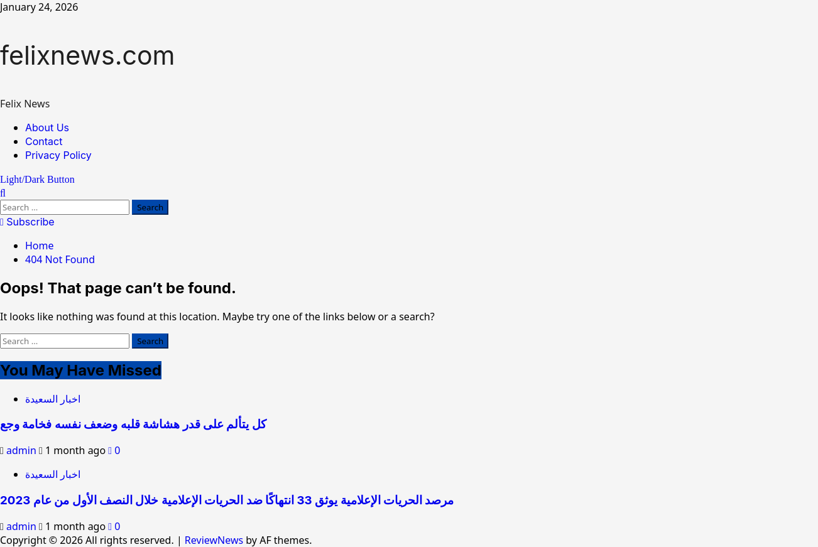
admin (22, 450)
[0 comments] (114, 450)
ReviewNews (214, 540)
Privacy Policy (58, 155)
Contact (43, 141)
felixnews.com (87, 55)
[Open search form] (3, 193)
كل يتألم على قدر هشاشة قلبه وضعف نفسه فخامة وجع (133, 424)
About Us (47, 127)
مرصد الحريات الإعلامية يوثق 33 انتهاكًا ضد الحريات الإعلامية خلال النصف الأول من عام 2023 (227, 500)
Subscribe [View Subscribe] (27, 221)
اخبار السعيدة (52, 399)
